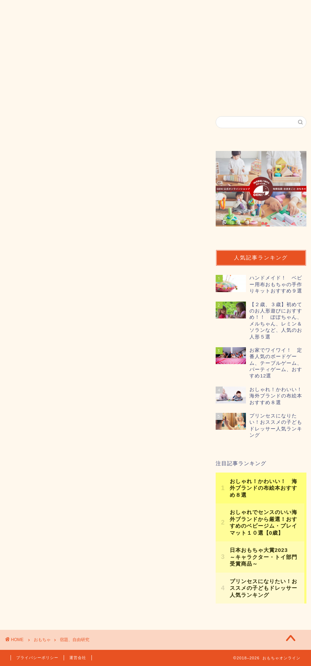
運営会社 (77, 657)
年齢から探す (73, 82)
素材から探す (131, 82)
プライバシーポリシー (37, 657)
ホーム (26, 82)
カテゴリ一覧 (189, 82)
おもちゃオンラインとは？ (56, 98)
